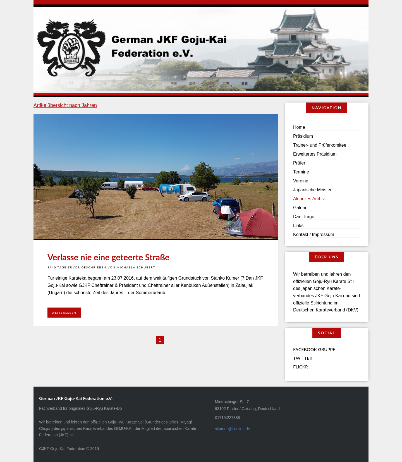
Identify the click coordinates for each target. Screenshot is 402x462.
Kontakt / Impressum (313, 234)
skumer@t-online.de (232, 429)
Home (299, 127)
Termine (301, 172)
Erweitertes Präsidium (315, 154)
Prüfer (299, 163)
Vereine (300, 180)
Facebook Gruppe (314, 349)
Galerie (300, 207)
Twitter (302, 358)
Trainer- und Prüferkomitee (319, 145)
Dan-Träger (304, 216)
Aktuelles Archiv (309, 198)
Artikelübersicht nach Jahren (65, 105)
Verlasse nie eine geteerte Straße (108, 257)
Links (298, 225)
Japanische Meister (312, 189)
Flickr (300, 366)
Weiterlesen (64, 312)
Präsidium (303, 136)
